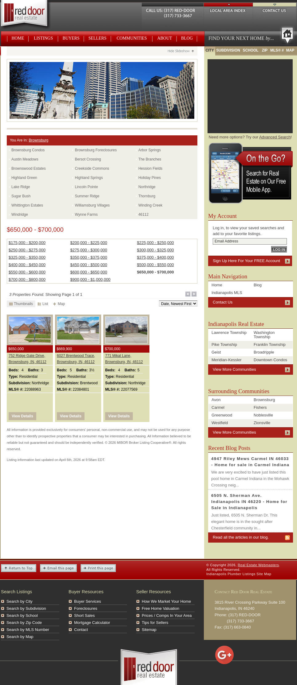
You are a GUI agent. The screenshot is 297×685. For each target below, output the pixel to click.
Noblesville (263, 415)
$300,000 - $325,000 (155, 250)
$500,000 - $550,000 (155, 264)
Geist (216, 352)
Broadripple (264, 352)
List (43, 304)
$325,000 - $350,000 (27, 257)
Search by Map (19, 636)
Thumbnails (21, 304)
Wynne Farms (86, 214)
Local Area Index (228, 10)
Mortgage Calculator (92, 622)
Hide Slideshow (180, 51)
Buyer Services (87, 601)
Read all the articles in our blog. (241, 537)
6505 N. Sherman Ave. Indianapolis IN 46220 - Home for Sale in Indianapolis (249, 501)
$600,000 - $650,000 (88, 272)
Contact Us (274, 10)
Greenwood (222, 415)
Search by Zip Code (24, 622)
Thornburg (146, 196)
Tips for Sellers (155, 622)
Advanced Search (275, 137)
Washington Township (264, 334)
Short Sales (84, 615)
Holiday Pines (149, 178)
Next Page (194, 294)
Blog (187, 38)
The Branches (149, 159)
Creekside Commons (92, 168)
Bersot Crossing (88, 159)
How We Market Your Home (166, 601)
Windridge (19, 214)
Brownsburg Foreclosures (96, 150)
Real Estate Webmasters (31, 15)
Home (18, 38)
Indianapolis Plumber (223, 574)
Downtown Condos (270, 360)
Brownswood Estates (28, 168)
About (164, 38)
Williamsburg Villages (92, 205)
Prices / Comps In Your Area (167, 615)
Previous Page (188, 294)
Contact (81, 629)
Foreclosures (85, 608)
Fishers (260, 407)
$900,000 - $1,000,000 (90, 279)
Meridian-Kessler (227, 360)
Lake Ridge (20, 187)
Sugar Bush (20, 196)
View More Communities (234, 369)
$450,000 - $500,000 (88, 264)
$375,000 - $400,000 (155, 257)
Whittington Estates (27, 205)
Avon (216, 399)
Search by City (19, 601)
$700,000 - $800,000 (27, 279)
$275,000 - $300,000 (88, 250)
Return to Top (18, 568)
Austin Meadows (24, 159)
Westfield (220, 422)
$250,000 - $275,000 (27, 250)
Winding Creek (150, 205)
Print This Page (98, 568)
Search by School (22, 615)
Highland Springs (89, 178)
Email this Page (58, 568)
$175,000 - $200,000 (27, 242)
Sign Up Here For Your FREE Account (246, 260)
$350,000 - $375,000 (88, 257)
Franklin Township (270, 344)
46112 (143, 214)
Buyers (71, 38)
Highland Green (24, 178)
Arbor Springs (149, 150)
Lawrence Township (229, 332)
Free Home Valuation (160, 608)
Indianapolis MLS (227, 292)
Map (59, 304)
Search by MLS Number (27, 629)
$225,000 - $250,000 (155, 242)
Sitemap (149, 629)
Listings (43, 38)
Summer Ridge (87, 196)
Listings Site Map (257, 574)
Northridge (147, 187)
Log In (279, 249)
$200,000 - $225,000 (88, 242)
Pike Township (224, 344)
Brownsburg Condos (28, 150)
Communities (132, 38)
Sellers (98, 38)
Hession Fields (150, 168)
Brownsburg (38, 140)
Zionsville (262, 422)
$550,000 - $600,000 (27, 272)
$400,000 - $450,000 (27, 264)
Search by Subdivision (26, 608)
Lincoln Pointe (86, 187)
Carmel (218, 407)
